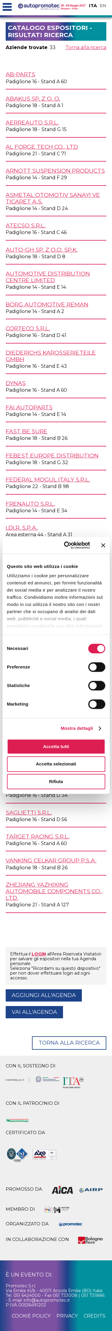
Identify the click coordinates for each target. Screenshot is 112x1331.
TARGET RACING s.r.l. (38, 836)
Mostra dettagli (77, 728)
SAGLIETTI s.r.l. (29, 812)
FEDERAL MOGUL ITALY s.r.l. (48, 479)
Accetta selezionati (56, 764)
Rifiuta (56, 781)
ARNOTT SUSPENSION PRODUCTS (55, 170)
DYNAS (16, 383)
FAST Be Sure (26, 431)
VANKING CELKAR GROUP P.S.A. (51, 860)
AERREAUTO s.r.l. (32, 122)
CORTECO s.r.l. (28, 328)
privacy (67, 1316)
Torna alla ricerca (85, 47)
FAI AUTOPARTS (29, 407)
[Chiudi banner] (103, 545)
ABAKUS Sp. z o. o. (33, 98)
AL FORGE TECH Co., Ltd (42, 146)
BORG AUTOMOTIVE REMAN (47, 304)
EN (103, 5)
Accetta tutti (56, 746)
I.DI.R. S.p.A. (22, 527)
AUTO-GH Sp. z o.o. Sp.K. (42, 249)
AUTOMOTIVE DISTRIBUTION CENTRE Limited (48, 277)
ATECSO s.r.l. (26, 225)
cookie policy (31, 1316)
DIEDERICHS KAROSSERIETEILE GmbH (51, 356)
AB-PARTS (20, 74)
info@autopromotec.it (47, 1300)
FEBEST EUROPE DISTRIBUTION (52, 455)
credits (94, 1316)
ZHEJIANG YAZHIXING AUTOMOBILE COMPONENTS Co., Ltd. (54, 891)
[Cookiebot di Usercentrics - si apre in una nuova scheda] (67, 545)
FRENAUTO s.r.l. (30, 503)
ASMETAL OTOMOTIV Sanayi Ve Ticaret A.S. (53, 198)
